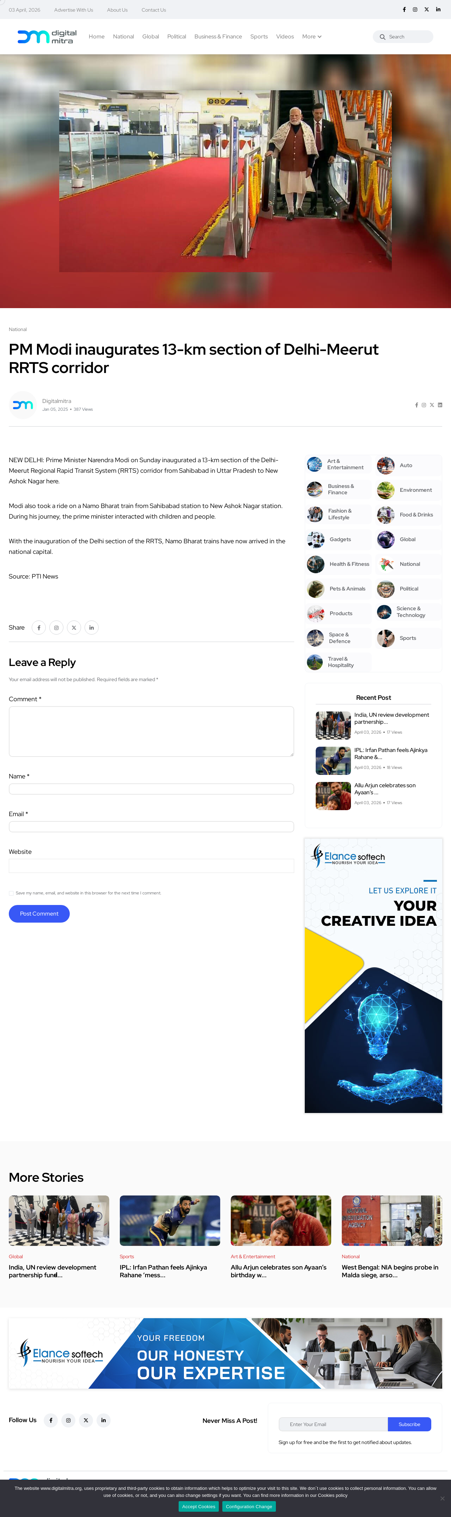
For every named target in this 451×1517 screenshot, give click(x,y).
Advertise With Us (73, 10)
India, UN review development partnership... (391, 718)
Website (20, 852)
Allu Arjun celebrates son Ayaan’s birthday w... (279, 1271)
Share (17, 627)
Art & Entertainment (253, 1256)
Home (97, 36)
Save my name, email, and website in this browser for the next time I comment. (88, 893)
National (123, 36)
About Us (117, 10)
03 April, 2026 (24, 10)
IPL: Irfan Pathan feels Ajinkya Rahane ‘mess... (163, 1271)
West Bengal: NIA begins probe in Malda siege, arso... (390, 1271)
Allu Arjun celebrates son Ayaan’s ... (385, 789)
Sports (259, 36)
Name (19, 776)
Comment (25, 699)
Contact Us (154, 10)
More (309, 36)
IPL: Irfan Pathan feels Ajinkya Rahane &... (390, 753)
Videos (285, 36)
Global (150, 36)
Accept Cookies (198, 1506)
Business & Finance (218, 36)
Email (18, 814)
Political (176, 36)
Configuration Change (249, 1506)
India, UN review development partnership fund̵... (52, 1271)
